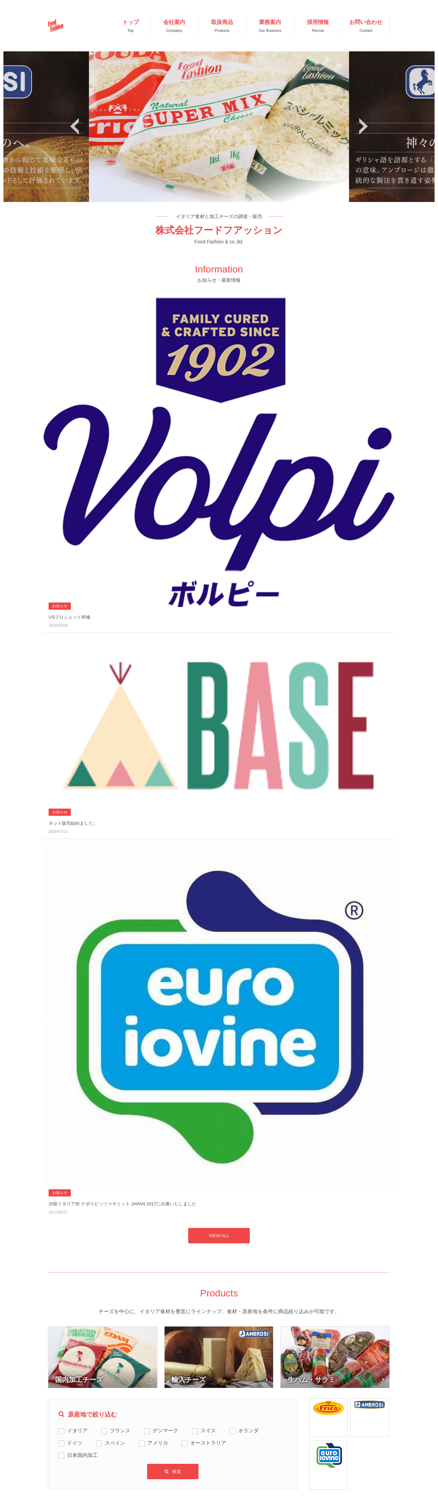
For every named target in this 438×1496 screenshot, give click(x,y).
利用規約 (296, 1386)
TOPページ (107, 1386)
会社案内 (104, 1403)
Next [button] (363, 126)
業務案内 (104, 1438)
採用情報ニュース (210, 1414)
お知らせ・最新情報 (212, 1386)
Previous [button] (74, 126)
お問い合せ (202, 1437)
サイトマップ (301, 1403)
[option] (219, 126)
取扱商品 (104, 1420)
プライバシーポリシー (310, 1420)
